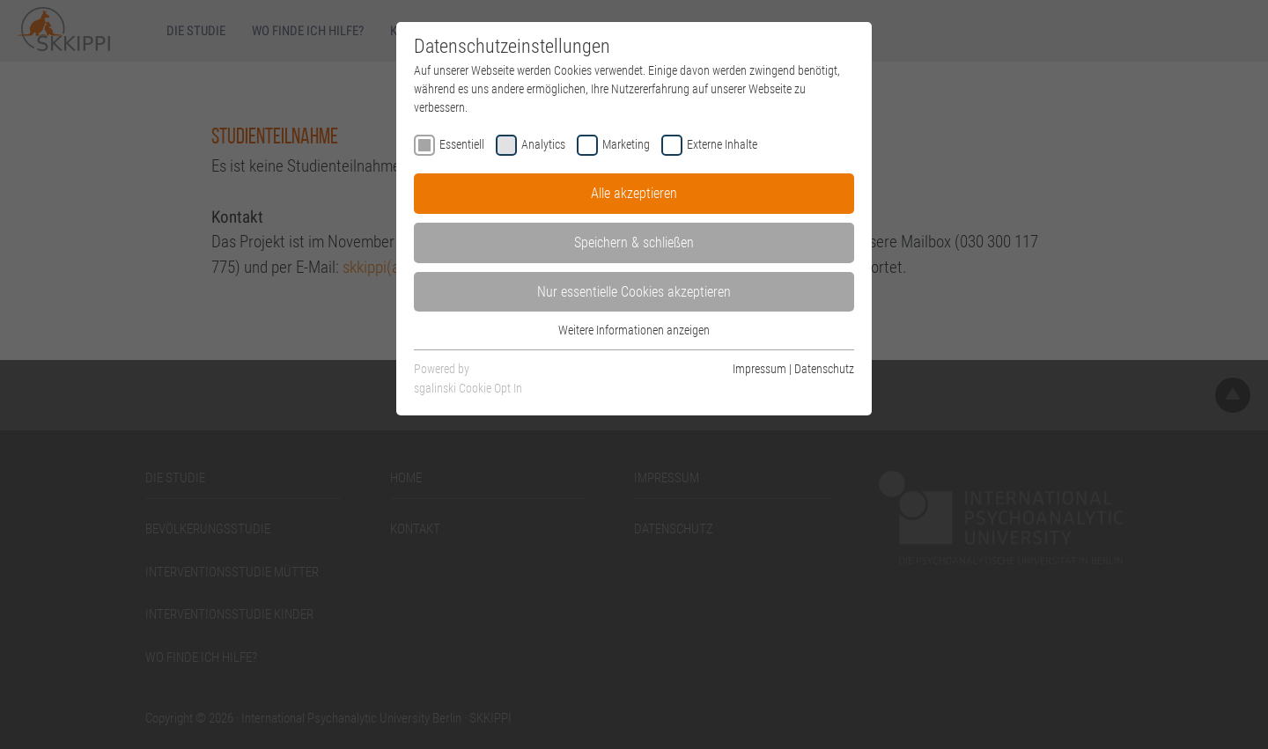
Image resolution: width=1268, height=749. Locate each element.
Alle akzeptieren (634, 193)
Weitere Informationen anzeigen (634, 330)
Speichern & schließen (634, 242)
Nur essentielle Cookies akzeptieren (634, 291)
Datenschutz (824, 369)
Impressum (759, 369)
